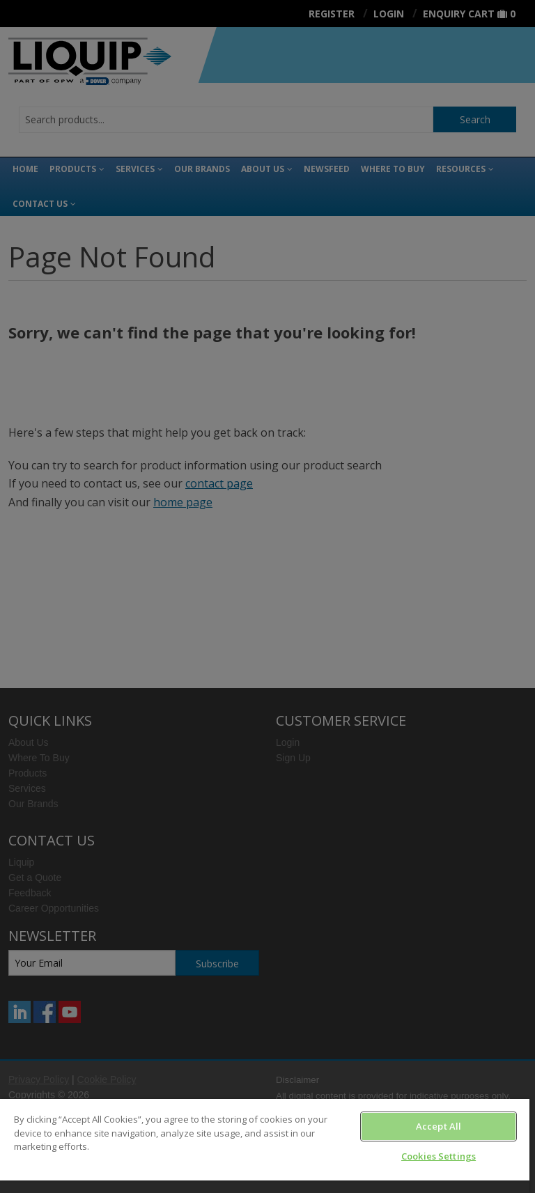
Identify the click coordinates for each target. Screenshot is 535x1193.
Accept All (438, 1126)
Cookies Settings (438, 1156)
